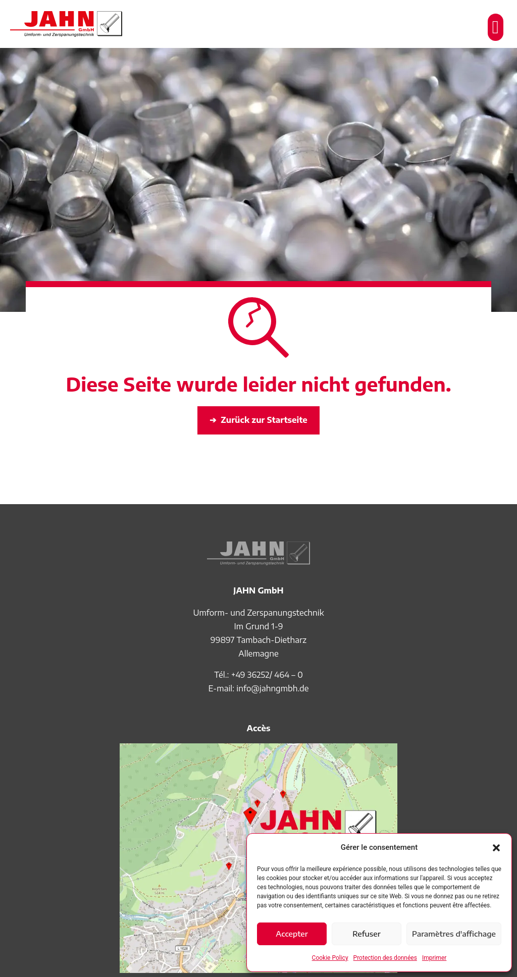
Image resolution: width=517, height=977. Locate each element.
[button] (496, 848)
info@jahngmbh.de (272, 688)
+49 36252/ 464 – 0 (267, 675)
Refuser (366, 933)
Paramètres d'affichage (454, 933)
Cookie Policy (330, 957)
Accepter (292, 933)
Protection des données (385, 957)
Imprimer (434, 957)
